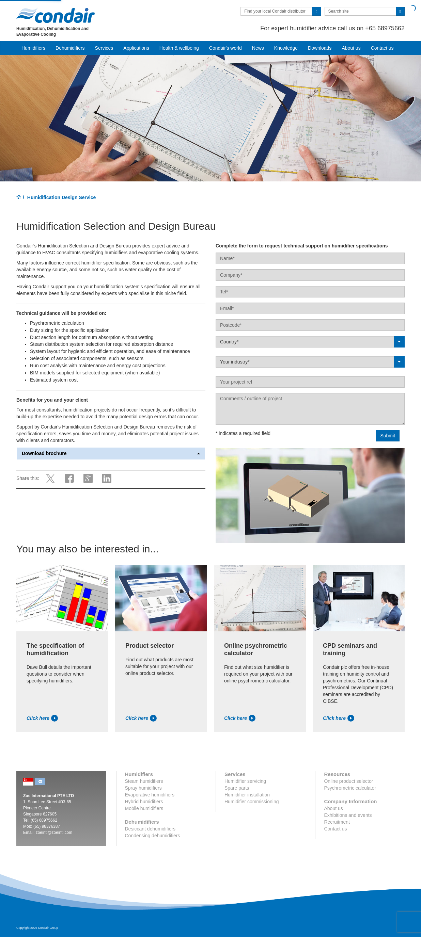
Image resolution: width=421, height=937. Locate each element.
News (258, 48)
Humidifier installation (247, 794)
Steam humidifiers (144, 781)
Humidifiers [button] (33, 48)
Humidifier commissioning (251, 801)
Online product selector (348, 781)
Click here (42, 718)
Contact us (382, 48)
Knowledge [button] (286, 48)
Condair (55, 15)
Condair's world (225, 48)
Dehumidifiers (70, 48)
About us (351, 48)
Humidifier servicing (245, 781)
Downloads (319, 48)
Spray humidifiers (143, 788)
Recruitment (336, 822)
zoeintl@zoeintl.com (54, 832)
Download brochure (111, 453)
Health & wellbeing (179, 48)
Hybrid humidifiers (144, 801)
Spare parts (236, 788)
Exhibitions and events (348, 815)
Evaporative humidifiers (150, 794)
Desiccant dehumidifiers (150, 828)
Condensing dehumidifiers (152, 835)
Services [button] (104, 48)
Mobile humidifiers (144, 808)
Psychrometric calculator (350, 788)
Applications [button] (136, 48)
